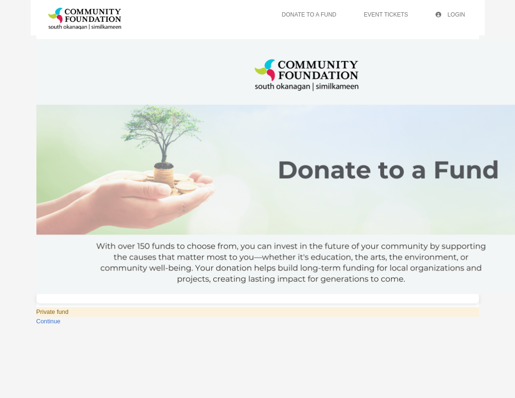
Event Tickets (386, 14)
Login (450, 14)
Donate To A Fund (309, 14)
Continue (48, 321)
